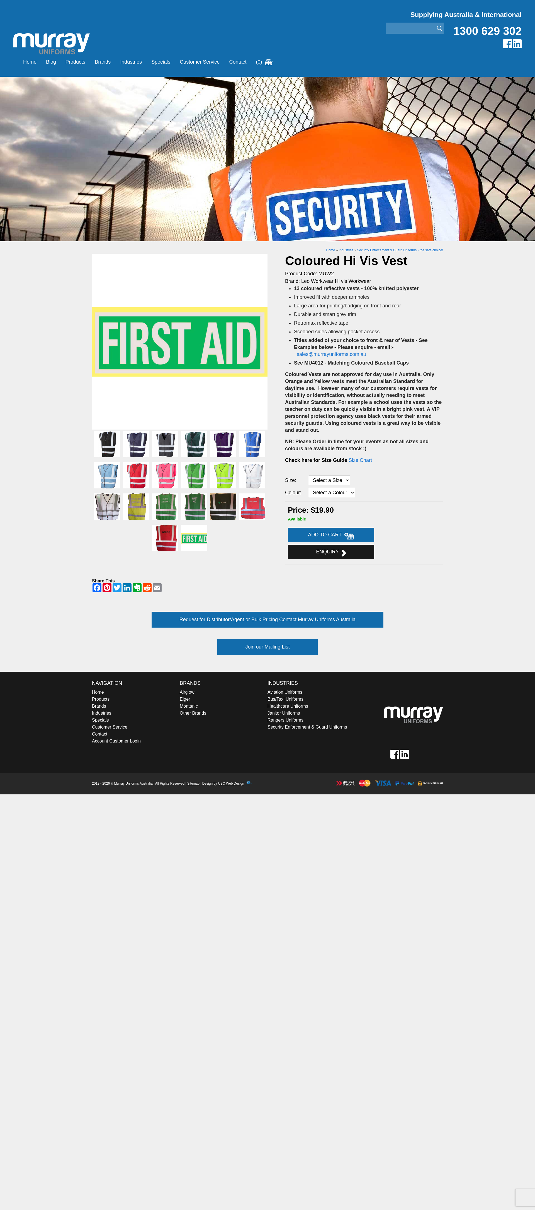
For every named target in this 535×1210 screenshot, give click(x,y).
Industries (131, 62)
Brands (103, 62)
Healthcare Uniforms (288, 706)
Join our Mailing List (267, 647)
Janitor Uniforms (284, 713)
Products (75, 62)
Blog (51, 62)
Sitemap (193, 783)
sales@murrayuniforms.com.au (332, 354)
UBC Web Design (231, 783)
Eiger (185, 699)
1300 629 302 (487, 31)
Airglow (187, 692)
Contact (237, 62)
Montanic (189, 706)
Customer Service (200, 62)
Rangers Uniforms (285, 720)
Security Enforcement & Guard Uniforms (307, 727)
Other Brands (193, 713)
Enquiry (331, 552)
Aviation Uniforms (285, 692)
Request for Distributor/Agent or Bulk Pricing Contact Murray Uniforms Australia (267, 619)
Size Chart (360, 460)
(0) (264, 62)
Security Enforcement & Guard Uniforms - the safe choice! (400, 250)
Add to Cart (331, 535)
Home (30, 62)
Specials (160, 62)
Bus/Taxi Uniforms (285, 699)
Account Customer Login (116, 741)
